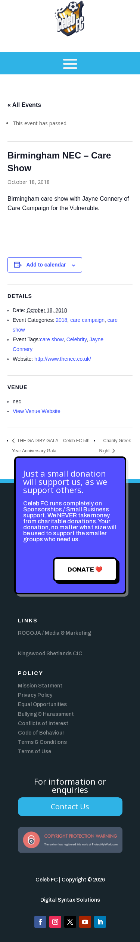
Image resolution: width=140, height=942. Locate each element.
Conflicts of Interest (43, 723)
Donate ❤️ (85, 569)
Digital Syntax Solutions (70, 900)
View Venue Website (36, 411)
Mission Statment (40, 686)
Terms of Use (34, 751)
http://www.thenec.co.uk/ (62, 359)
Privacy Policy (35, 695)
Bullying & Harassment (46, 714)
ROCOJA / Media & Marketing (54, 633)
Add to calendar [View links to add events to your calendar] (46, 265)
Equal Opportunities (42, 704)
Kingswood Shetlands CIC (50, 653)
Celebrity (76, 339)
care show (51, 339)
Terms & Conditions (42, 742)
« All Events (24, 105)
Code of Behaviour (41, 733)
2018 (61, 320)
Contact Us (70, 806)
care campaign (87, 320)
